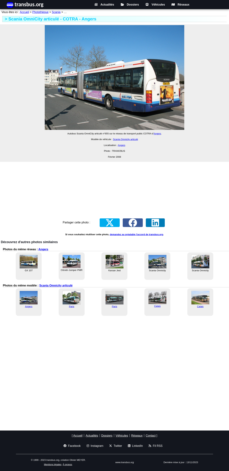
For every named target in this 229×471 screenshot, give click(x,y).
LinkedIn (135, 445)
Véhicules (155, 4)
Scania (56, 12)
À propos (67, 464)
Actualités (104, 4)
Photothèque (40, 12)
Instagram (95, 445)
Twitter (115, 445)
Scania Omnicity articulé (125, 139)
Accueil (24, 12)
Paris (71, 306)
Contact (151, 435)
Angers (157, 133)
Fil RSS (155, 445)
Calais (157, 306)
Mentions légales (53, 464)
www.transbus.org (124, 462)
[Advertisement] (114, 187)
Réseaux (180, 4)
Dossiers (130, 4)
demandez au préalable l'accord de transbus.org (136, 234)
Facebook (72, 445)
